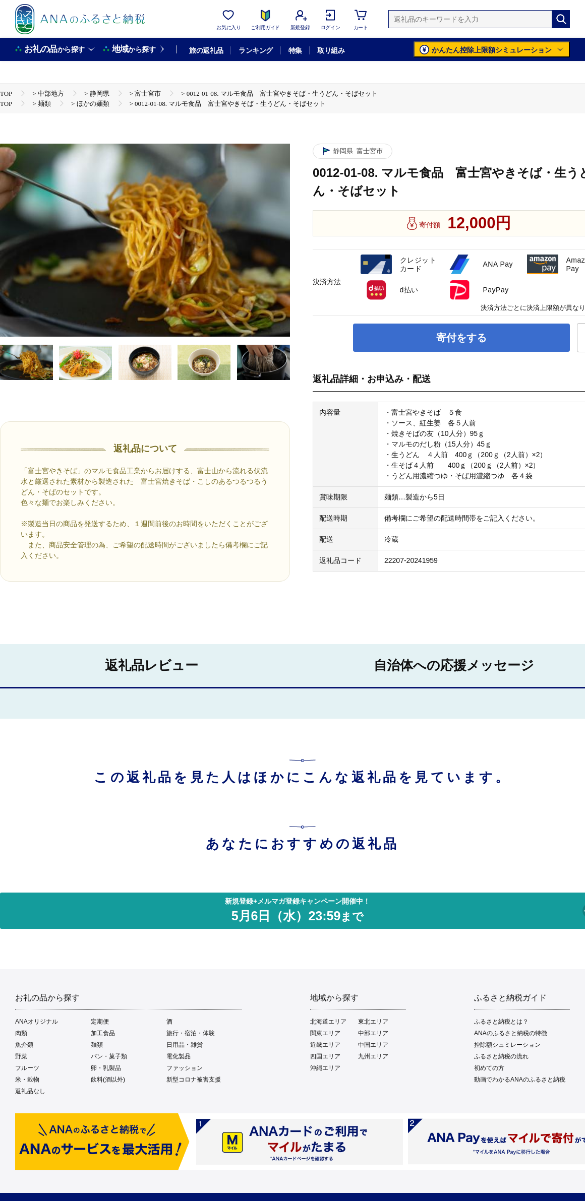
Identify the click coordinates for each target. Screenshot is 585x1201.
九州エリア (373, 1056)
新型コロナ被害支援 (193, 1079)
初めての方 (489, 1067)
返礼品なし (30, 1091)
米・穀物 (27, 1079)
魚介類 (24, 1044)
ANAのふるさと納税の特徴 (510, 1033)
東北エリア (373, 1021)
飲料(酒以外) (108, 1079)
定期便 (100, 1021)
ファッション (184, 1067)
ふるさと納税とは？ (501, 1021)
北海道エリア (328, 1021)
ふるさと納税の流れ (501, 1056)
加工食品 (103, 1033)
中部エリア (373, 1033)
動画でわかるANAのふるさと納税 (519, 1079)
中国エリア (373, 1044)
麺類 (97, 1044)
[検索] (561, 19)
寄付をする (461, 337)
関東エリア (325, 1033)
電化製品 (178, 1056)
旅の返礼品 (206, 50)
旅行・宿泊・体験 (190, 1033)
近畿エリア (325, 1044)
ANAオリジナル (36, 1021)
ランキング (255, 50)
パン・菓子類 (109, 1056)
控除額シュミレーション (507, 1044)
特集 (295, 50)
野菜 (21, 1056)
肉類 (21, 1033)
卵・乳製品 (106, 1067)
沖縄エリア (325, 1067)
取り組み (330, 50)
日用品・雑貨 (184, 1044)
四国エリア (325, 1056)
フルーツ (27, 1067)
